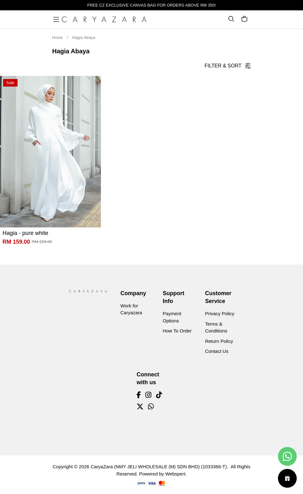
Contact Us (216, 351)
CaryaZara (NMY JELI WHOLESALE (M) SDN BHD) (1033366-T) (159, 466)
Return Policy (219, 341)
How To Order (177, 330)
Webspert (175, 473)
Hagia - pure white (25, 233)
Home (57, 37)
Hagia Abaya (84, 37)
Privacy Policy (219, 313)
